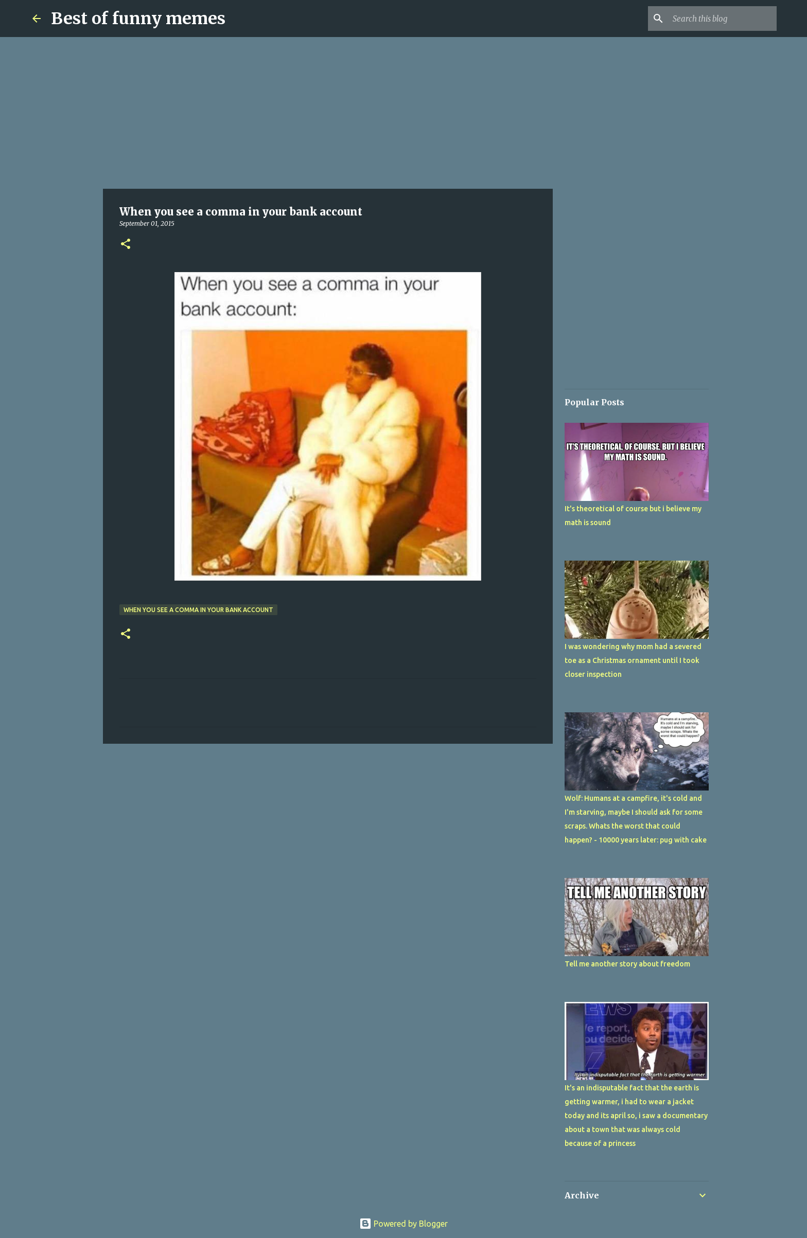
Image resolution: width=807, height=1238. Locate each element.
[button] (125, 245)
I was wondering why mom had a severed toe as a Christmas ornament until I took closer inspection (633, 660)
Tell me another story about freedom (627, 964)
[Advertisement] (328, 113)
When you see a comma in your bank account (198, 609)
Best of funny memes (138, 18)
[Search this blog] (723, 18)
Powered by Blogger (403, 1223)
